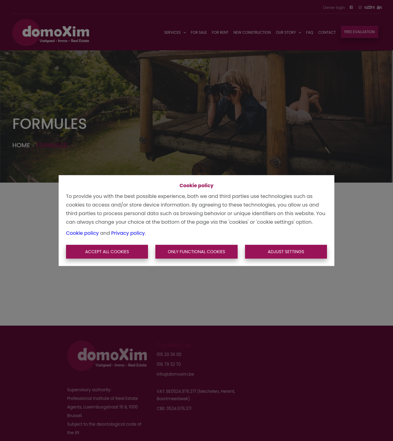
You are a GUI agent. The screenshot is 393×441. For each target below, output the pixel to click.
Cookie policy (82, 232)
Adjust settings (286, 252)
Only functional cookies (196, 252)
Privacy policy (128, 232)
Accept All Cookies (107, 252)
